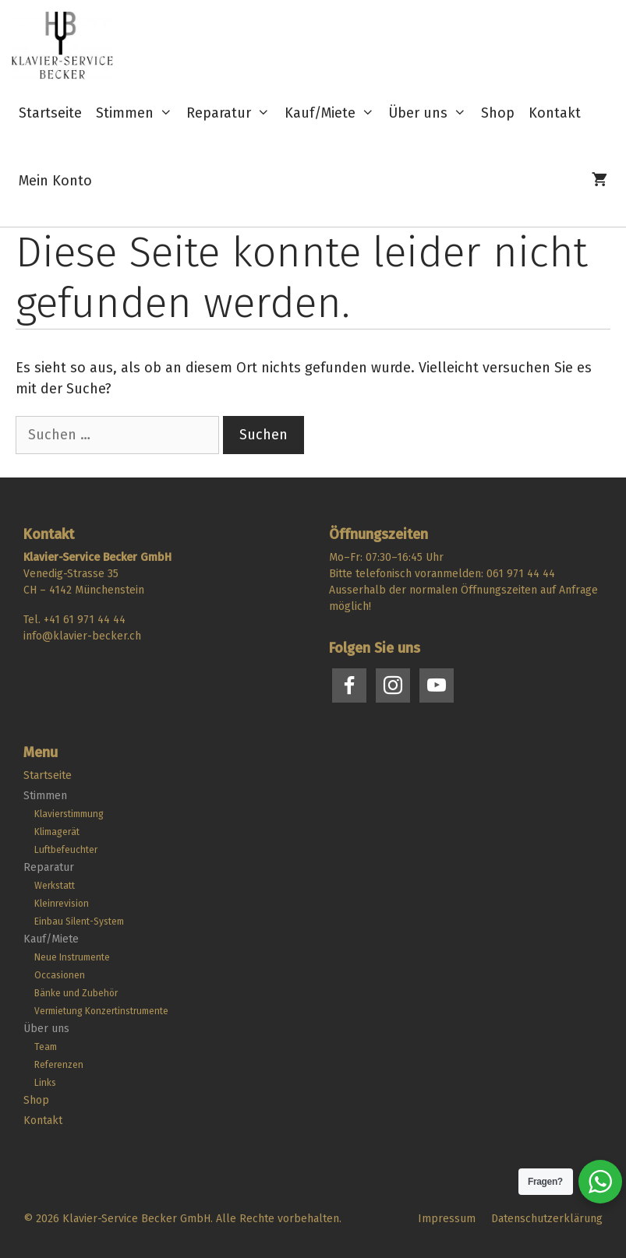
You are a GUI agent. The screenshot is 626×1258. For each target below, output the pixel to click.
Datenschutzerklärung (547, 1218)
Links (45, 1082)
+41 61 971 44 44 (85, 619)
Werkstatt (54, 885)
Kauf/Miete (333, 113)
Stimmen (137, 113)
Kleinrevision (61, 903)
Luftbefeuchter (65, 849)
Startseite (50, 113)
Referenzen (58, 1064)
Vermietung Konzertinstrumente (101, 1011)
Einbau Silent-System (79, 921)
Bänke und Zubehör (76, 993)
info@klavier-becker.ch (82, 636)
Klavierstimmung (69, 814)
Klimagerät (57, 831)
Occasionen (59, 975)
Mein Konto (55, 180)
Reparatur (231, 113)
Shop (498, 113)
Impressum (447, 1218)
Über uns (430, 113)
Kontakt (555, 113)
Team (45, 1046)
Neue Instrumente (72, 957)
